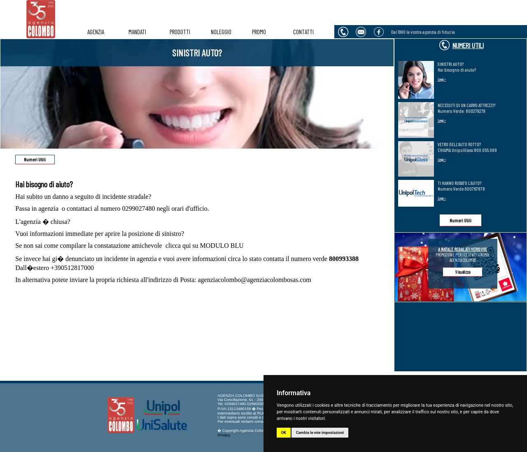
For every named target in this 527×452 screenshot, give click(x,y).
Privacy (223, 435)
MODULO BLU (222, 245)
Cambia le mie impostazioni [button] (320, 432)
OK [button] (283, 432)
